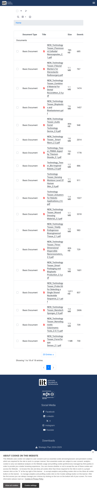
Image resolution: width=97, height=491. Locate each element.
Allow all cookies (11, 485)
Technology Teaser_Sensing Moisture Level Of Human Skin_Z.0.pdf (55, 180)
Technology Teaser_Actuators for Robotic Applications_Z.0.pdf (55, 197)
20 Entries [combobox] (49, 354)
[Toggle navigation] (94, 3)
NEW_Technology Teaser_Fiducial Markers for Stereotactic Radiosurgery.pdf (55, 69)
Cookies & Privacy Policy (34, 479)
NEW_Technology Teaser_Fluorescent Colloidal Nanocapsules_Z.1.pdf (55, 51)
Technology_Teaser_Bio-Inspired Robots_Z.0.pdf (55, 165)
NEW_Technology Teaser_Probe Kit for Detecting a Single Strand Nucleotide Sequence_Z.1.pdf (55, 292)
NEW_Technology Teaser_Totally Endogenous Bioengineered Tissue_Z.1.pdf (55, 230)
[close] (93, 452)
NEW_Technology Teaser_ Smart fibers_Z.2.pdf (55, 139)
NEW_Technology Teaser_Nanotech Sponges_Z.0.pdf (55, 310)
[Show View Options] (24, 17)
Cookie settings (31, 485)
